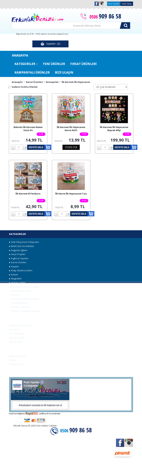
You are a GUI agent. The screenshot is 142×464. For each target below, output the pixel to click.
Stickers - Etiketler (19, 306)
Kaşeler (14, 266)
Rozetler (14, 294)
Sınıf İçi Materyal (18, 303)
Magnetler (15, 278)
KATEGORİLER (26, 64)
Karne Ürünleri (34, 82)
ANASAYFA (20, 55)
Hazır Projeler (17, 254)
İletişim (12, 360)
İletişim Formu (16, 364)
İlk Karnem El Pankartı (27, 193)
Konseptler (52, 82)
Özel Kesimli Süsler (20, 290)
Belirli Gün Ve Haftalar (21, 246)
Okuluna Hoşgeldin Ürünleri (24, 311)
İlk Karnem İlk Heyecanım (76, 82)
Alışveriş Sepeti (17, 337)
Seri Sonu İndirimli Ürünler (23, 298)
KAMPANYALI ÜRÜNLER (32, 72)
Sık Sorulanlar (16, 333)
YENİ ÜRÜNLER (54, 64)
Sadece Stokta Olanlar (25, 86)
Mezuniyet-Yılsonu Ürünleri (24, 286)
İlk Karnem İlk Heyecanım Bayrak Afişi (114, 129)
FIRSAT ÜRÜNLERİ (83, 64)
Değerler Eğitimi (18, 250)
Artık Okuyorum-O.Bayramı (24, 242)
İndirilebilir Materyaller (21, 325)
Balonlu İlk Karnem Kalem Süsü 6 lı (28, 129)
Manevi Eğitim (17, 282)
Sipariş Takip (15, 341)
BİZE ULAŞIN (64, 72)
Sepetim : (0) (50, 44)
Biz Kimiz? (14, 329)
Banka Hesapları (18, 356)
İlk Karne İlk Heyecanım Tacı (71, 193)
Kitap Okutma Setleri (20, 270)
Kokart (13, 274)
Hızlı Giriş (126, 3)
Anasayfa (17, 82)
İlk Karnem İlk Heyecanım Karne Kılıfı (71, 129)
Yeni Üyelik (113, 3)
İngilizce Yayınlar (18, 258)
